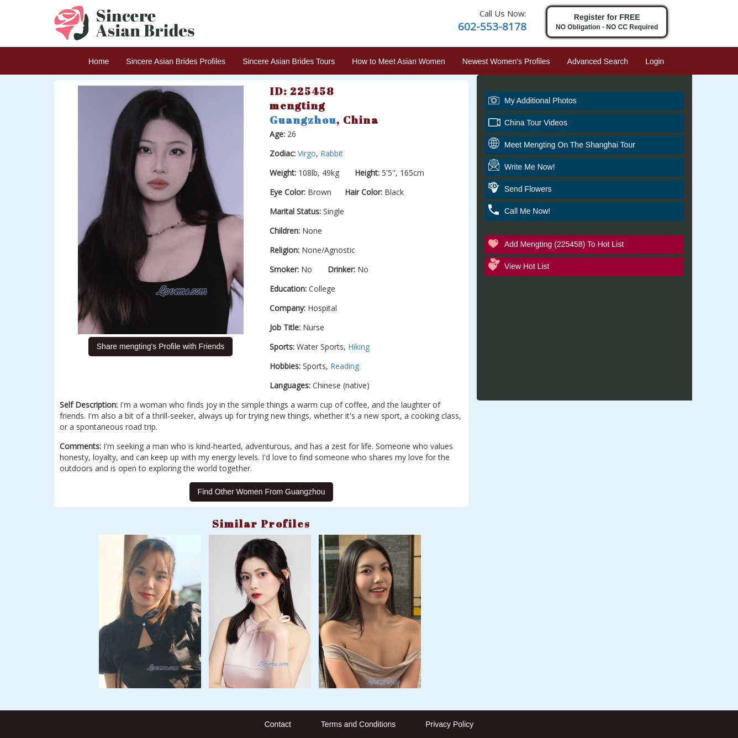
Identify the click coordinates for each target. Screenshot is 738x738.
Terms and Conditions (358, 724)
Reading (344, 366)
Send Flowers (528, 188)
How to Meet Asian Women (398, 61)
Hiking (359, 346)
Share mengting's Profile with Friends (160, 346)
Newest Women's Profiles (506, 61)
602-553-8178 (492, 26)
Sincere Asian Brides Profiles (175, 61)
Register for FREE (607, 22)
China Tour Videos (535, 122)
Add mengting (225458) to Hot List (564, 244)
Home (98, 61)
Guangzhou (303, 120)
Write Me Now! (529, 166)
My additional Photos (540, 100)
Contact (278, 724)
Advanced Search (598, 61)
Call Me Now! (527, 211)
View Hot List (526, 266)
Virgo (307, 153)
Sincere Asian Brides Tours (289, 61)
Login (654, 61)
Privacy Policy (449, 724)
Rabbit (331, 153)
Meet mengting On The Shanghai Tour (569, 144)
